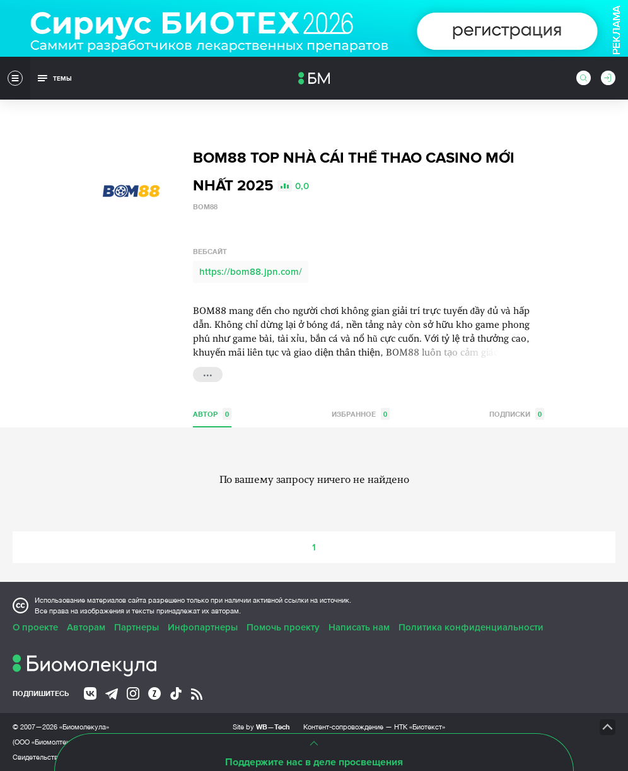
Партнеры (136, 627)
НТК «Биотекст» (419, 727)
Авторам (86, 627)
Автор (212, 414)
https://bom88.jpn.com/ (250, 271)
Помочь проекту (283, 627)
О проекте (35, 627)
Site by (261, 726)
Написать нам (359, 627)
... (207, 373)
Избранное (361, 414)
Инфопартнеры (203, 627)
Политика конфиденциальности (471, 627)
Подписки (516, 414)
